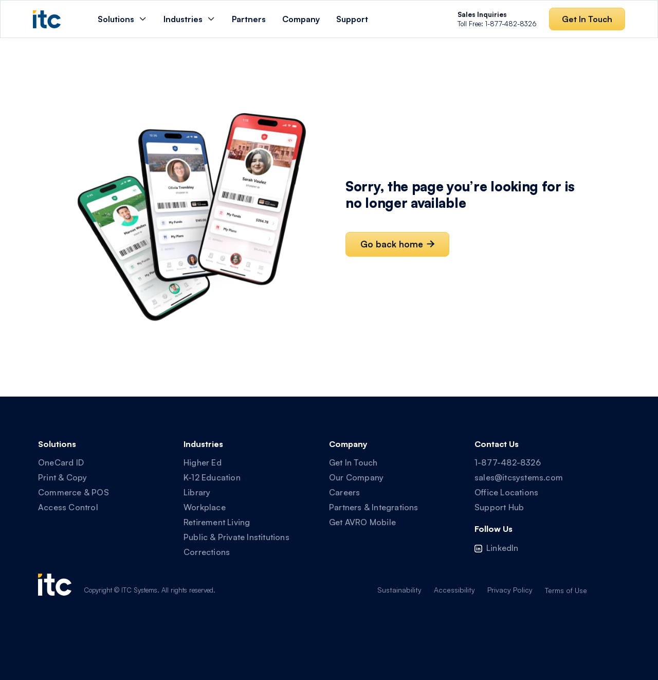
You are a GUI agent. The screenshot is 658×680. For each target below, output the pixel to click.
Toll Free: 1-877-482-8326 (497, 19)
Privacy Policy (510, 589)
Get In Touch (353, 462)
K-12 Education (212, 477)
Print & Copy (62, 477)
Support (352, 19)
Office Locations (506, 492)
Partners (249, 19)
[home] (47, 19)
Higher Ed (203, 462)
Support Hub (499, 507)
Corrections (207, 552)
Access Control (68, 507)
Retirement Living (217, 522)
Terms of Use (566, 590)
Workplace (205, 507)
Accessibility (454, 589)
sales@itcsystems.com (518, 477)
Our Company (356, 477)
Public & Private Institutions (236, 537)
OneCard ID (61, 462)
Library (197, 492)
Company (301, 19)
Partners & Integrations (373, 507)
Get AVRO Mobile (362, 522)
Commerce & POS (73, 492)
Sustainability (399, 589)
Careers (344, 492)
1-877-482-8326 (507, 462)
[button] (122, 19)
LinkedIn (502, 548)
